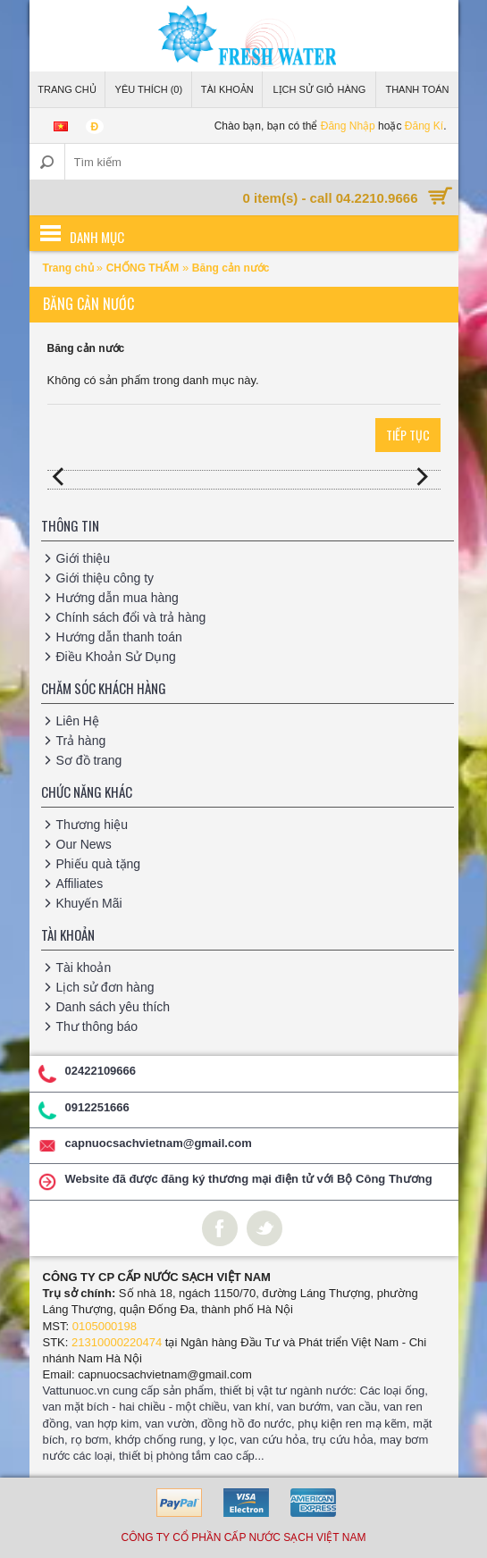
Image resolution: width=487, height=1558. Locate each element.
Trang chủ (70, 268)
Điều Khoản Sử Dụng (116, 656)
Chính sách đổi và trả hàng (131, 617)
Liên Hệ (77, 721)
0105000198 (104, 1326)
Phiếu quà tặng (98, 864)
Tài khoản (84, 967)
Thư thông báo (97, 1026)
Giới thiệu (83, 558)
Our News (84, 844)
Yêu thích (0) (149, 89)
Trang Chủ (67, 89)
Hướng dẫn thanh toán (119, 637)
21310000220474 (116, 1342)
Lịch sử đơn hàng (105, 987)
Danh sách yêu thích (113, 1007)
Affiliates (80, 883)
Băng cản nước (231, 268)
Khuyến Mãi (89, 903)
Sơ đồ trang (89, 760)
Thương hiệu (92, 824)
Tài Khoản (227, 89)
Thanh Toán (417, 89)
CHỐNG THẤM (143, 268)
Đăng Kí (424, 126)
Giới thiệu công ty (105, 578)
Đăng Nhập (348, 126)
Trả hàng (81, 740)
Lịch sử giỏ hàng (319, 89)
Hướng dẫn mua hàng (117, 598)
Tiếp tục (408, 434)
